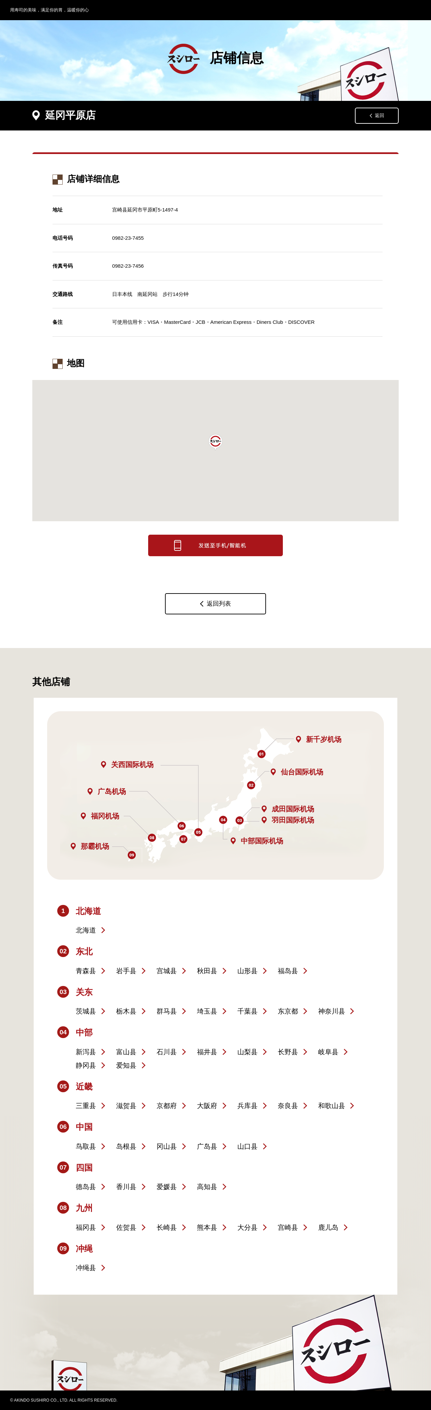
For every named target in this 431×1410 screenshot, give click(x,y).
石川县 (167, 1052)
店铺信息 (215, 59)
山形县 (247, 971)
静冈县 (86, 1065)
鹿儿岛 (328, 1227)
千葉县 (247, 1011)
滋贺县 (126, 1105)
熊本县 (207, 1227)
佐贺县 (126, 1227)
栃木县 (126, 1011)
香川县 (126, 1186)
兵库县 (247, 1105)
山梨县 (247, 1052)
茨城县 (86, 1011)
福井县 (207, 1052)
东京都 (288, 1011)
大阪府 (207, 1105)
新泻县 (86, 1052)
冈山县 (167, 1146)
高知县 (207, 1186)
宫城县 (167, 971)
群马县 (167, 1011)
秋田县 (207, 971)
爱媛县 (167, 1186)
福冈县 (86, 1227)
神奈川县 (331, 1011)
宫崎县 (288, 1227)
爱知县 (126, 1065)
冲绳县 (86, 1267)
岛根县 (126, 1146)
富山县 (126, 1052)
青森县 (86, 971)
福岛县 (288, 971)
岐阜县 (328, 1052)
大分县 (247, 1227)
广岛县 (207, 1146)
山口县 (247, 1146)
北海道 (86, 930)
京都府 (167, 1105)
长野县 (288, 1052)
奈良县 (288, 1105)
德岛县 (86, 1186)
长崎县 (167, 1227)
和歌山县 (331, 1105)
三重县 (86, 1105)
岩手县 (126, 971)
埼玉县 (207, 1011)
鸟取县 (86, 1146)
